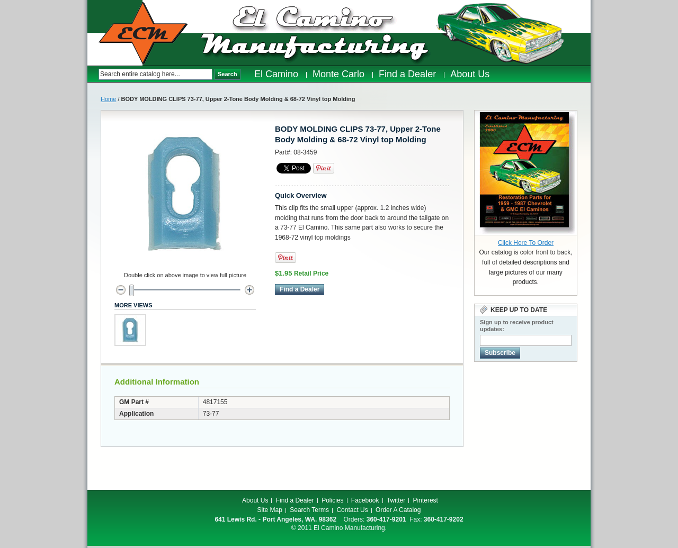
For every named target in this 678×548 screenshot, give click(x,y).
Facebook (365, 500)
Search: (93, 74)
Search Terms (309, 510)
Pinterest (425, 500)
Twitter (396, 500)
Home (108, 99)
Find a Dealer (295, 500)
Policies (332, 500)
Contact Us (352, 510)
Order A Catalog (398, 510)
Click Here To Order (526, 242)
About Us (255, 500)
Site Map (269, 510)
